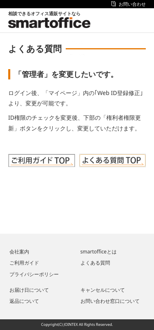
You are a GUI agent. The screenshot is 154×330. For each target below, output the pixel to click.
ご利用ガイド (24, 262)
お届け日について (29, 289)
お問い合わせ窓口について (110, 300)
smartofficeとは (98, 251)
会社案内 (19, 251)
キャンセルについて (102, 289)
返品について (24, 300)
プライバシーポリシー (34, 274)
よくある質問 (95, 262)
